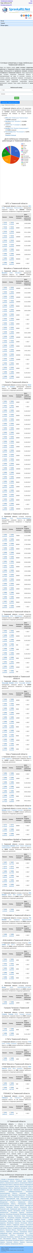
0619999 (11, 572)
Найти (16, 98)
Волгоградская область (12, 1186)
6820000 (4, 492)
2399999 (11, 714)
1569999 (11, 403)
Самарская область (18, 1224)
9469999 (11, 792)
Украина (3, 23)
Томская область (22, 1230)
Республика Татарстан (6, 1221)
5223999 (11, 965)
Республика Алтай (19, 1210)
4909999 (11, 316)
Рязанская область (5, 1224)
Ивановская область (20, 1190)
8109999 (11, 607)
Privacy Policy (3, 1251)
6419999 (11, 788)
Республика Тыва (20, 1221)
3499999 (11, 478)
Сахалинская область (12, 1226)
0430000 (4, 831)
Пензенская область (26, 1207)
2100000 (4, 775)
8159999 (11, 425)
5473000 (4, 801)
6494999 (11, 732)
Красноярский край (27, 1198)
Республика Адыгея (6, 1210)
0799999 (11, 228)
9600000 (4, 264)
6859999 (11, 496)
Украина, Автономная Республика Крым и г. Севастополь (16, 1240)
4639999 (11, 438)
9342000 (4, 750)
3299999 (11, 351)
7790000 (4, 567)
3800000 (4, 233)
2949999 (11, 719)
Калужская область (26, 1193)
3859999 (11, 603)
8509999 (11, 434)
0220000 (4, 342)
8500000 (4, 434)
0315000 (4, 632)
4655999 (11, 970)
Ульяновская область (26, 1231)
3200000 (4, 351)
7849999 (11, 598)
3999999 (11, 233)
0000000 (4, 289)
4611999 (11, 873)
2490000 (4, 641)
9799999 (11, 329)
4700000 (4, 311)
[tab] (10, 102)
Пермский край (4, 1209)
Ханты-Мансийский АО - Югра (23, 1233)
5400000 (4, 701)
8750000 (4, 461)
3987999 (11, 1089)
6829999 (11, 492)
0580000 (4, 936)
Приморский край (15, 1209)
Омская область (19, 1205)
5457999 (11, 864)
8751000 (4, 654)
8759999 (11, 549)
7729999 (11, 741)
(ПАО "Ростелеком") (14, 131)
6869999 (11, 369)
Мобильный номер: (16, 87)
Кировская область (19, 1196)
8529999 (11, 881)
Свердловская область (26, 1226)
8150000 (4, 425)
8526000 (4, 881)
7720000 (4, 741)
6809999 (11, 364)
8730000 (4, 456)
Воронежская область (6, 1188)
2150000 (4, 779)
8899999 (11, 465)
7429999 (11, 558)
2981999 (11, 407)
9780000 (4, 329)
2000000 (4, 333)
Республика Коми (19, 1216)
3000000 (4, 509)
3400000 (4, 478)
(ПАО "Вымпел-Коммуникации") (16, 128)
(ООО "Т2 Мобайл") (12, 125)
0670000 (4, 576)
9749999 (11, 324)
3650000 (4, 378)
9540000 (4, 320)
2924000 (4, 650)
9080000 (4, 668)
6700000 (4, 483)
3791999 (11, 1060)
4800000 (4, 474)
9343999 (11, 750)
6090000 (4, 1003)
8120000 (4, 421)
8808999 (11, 886)
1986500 (4, 1085)
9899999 (11, 264)
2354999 (11, 911)
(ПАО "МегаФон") (13, 121)
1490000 (4, 637)
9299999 (11, 237)
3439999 (11, 373)
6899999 (11, 501)
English (30, 18)
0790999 (11, 868)
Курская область (17, 1200)
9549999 (11, 320)
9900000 (4, 242)
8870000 (4, 465)
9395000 (4, 961)
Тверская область (11, 1230)
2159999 (11, 779)
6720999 (11, 978)
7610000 (4, 594)
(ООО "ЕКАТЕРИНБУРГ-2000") (16, 987)
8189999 (11, 429)
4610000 (4, 438)
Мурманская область (25, 1202)
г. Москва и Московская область (10, 1179)
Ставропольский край (19, 1228)
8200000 (4, 536)
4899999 (11, 311)
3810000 (4, 603)
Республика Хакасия (13, 1223)
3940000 (4, 307)
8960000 (4, 663)
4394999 (11, 1030)
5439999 (11, 701)
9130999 (11, 745)
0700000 (4, 298)
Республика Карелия (6, 1216)
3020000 (4, 723)
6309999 (11, 360)
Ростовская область (27, 1223)
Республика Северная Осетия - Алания (19, 1219)
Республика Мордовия (14, 1217)
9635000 (4, 974)
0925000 (4, 710)
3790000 (4, 1060)
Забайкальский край (6, 1190)
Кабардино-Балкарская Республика (21, 1191)
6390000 (4, 788)
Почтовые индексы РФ (6, 5)
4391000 (4, 1030)
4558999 (11, 1035)
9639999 (11, 974)
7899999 (11, 255)
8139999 (11, 421)
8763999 (11, 654)
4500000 (4, 581)
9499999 (11, 260)
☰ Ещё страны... (5, 25)
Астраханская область (26, 1183)
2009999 (11, 333)
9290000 (4, 835)
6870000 (4, 501)
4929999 (11, 727)
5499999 (11, 801)
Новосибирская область (7, 1205)
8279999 (11, 545)
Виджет (30, 3)
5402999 (11, 797)
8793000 (4, 886)
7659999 (11, 594)
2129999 (11, 775)
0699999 (11, 576)
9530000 (4, 585)
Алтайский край (21, 1181)
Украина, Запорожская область (14, 1244)
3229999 (11, 783)
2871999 (11, 646)
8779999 (11, 461)
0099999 (11, 289)
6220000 (4, 416)
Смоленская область (6, 1228)
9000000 (4, 260)
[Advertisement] (16, 43)
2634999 (11, 641)
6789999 (11, 483)
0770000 (4, 228)
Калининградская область (8, 1193)
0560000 (4, 572)
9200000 (4, 237)
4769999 (11, 447)
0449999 (11, 831)
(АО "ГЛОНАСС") (11, 1098)
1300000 (4, 251)
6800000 (4, 487)
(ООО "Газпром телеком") (16, 1014)
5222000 (4, 965)
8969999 (11, 663)
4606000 (4, 873)
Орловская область (12, 1207)
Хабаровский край (5, 1233)
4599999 (11, 581)
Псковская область (27, 1209)
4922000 (4, 727)
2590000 (4, 589)
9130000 (4, 745)
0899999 (11, 505)
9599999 (11, 246)
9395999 (11, 961)
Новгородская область (25, 1203)
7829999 (11, 567)
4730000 (4, 443)
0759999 (11, 224)
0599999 (11, 936)
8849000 (4, 659)
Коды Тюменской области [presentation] (8, 105)
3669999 (11, 378)
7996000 (4, 877)
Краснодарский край (12, 1198)
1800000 (4, 554)
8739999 (11, 456)
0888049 (11, 1114)
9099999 (11, 668)
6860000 (4, 369)
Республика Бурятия (17, 1212)
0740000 (4, 826)
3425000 (4, 373)
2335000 (4, 911)
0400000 (4, 293)
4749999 (11, 443)
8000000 (4, 607)
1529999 (11, 637)
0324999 (11, 632)
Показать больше (10, 135)
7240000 (4, 705)
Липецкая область (27, 1200)
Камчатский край (5, 1195)
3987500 (4, 1089)
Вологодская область (26, 1186)
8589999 (11, 541)
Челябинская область (7, 1235)
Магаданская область (7, 1202)
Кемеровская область (6, 1196)
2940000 (4, 719)
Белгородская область (6, 1184)
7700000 (4, 255)
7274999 (11, 705)
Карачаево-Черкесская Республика (22, 1195)
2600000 (4, 302)
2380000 (4, 714)
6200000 (4, 360)
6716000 (4, 978)
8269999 (11, 536)
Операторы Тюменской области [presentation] (10, 102)
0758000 (4, 224)
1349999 (11, 251)
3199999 (11, 509)
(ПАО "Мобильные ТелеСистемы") (16, 118)
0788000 (4, 868)
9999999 (11, 242)
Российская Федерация (25, 1238)
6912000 (4, 736)
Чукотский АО (18, 1237)
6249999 (11, 416)
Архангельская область (12, 1183)
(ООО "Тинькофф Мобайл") (16, 683)
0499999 (11, 293)
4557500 (4, 1035)
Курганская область (5, 1200)
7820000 (4, 598)
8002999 (11, 877)
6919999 (11, 736)
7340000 (4, 558)
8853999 (11, 659)
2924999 (11, 650)
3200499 (11, 672)
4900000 (4, 316)
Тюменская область (12, 1231)
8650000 (4, 469)
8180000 (4, 429)
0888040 (4, 1114)
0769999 (11, 826)
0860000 (4, 505)
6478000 (4, 732)
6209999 (11, 412)
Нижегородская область (7, 1203)
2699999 (11, 302)
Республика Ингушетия (12, 1214)
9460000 (4, 792)
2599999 (11, 589)
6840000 (4, 496)
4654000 (4, 970)
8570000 (4, 541)
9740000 (4, 324)
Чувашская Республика (6, 1237)
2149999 (11, 563)
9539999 (11, 585)
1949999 (11, 554)
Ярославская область (10, 1238)
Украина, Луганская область (9, 1242)
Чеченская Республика (25, 1235)
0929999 (11, 710)
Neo (31, 1)
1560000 (4, 403)
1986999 (11, 1085)
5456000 (4, 864)
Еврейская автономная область (23, 1188)
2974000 (4, 407)
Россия (2, 21)
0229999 (11, 342)
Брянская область (19, 1184)
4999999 (11, 452)
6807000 (4, 364)
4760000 (4, 447)
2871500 (4, 646)
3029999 (11, 723)
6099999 (11, 1003)
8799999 (11, 469)
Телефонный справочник (7, 1)
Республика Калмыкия (26, 1214)
